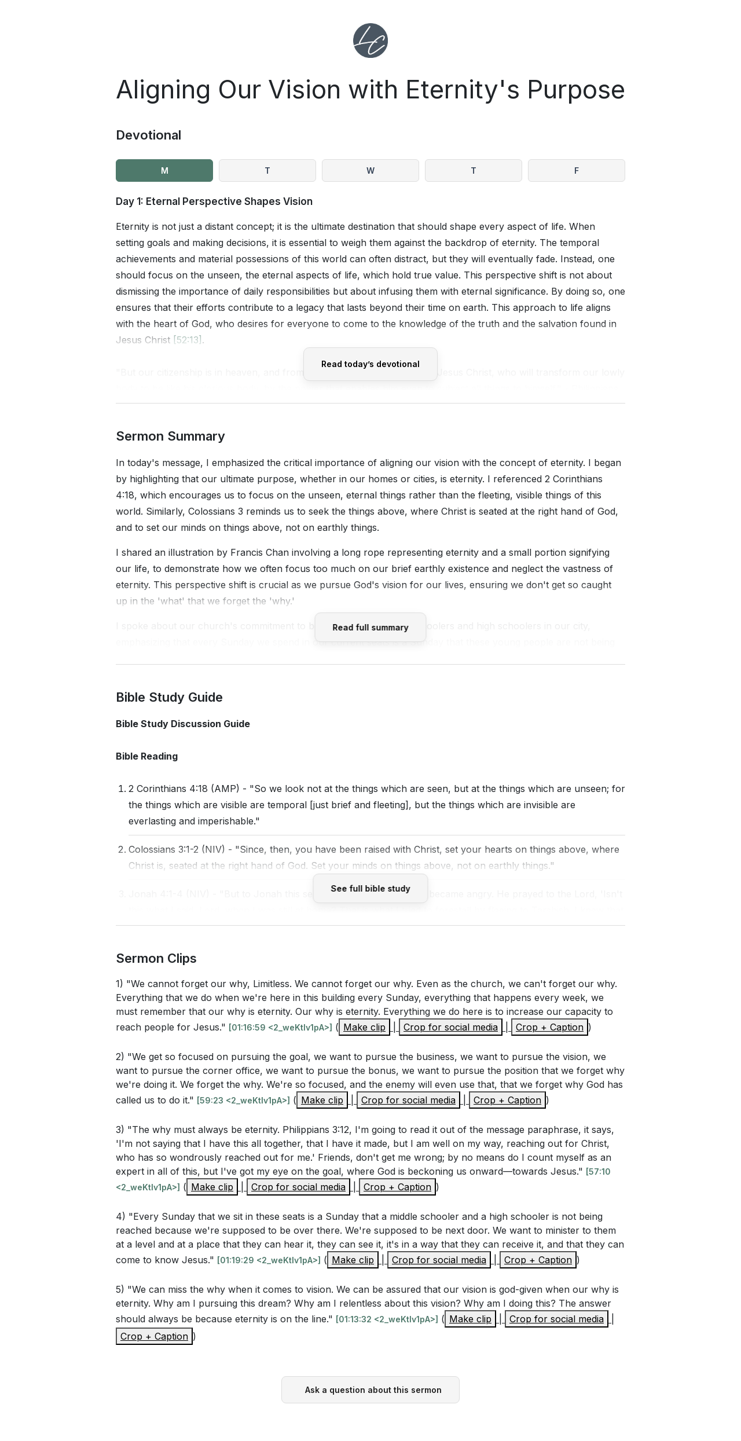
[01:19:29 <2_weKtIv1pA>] (269, 1260)
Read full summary (371, 627)
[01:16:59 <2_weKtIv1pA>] (280, 1027)
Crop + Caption (550, 1027)
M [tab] (164, 170)
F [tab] (576, 170)
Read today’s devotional (370, 364)
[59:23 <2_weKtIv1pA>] (243, 1100)
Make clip (364, 1027)
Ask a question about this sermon (373, 1390)
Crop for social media (450, 1027)
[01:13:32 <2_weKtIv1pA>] (387, 1319)
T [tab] (267, 170)
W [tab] (370, 170)
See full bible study (370, 888)
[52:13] (187, 340)
